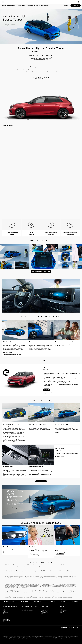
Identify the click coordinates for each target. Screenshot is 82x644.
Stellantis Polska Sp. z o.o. (64, 616)
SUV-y (4, 611)
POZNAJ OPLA (45, 606)
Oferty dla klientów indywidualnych (9, 615)
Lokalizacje (61, 612)
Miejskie (4, 609)
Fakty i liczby (62, 609)
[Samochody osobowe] (8, 1)
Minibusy (4, 613)
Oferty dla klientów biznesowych (8, 617)
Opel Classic (43, 613)
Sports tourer (5, 612)
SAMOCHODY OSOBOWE (10, 606)
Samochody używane (6, 619)
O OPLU (62, 606)
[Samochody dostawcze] (17, 1)
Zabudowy (24, 609)
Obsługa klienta (62, 614)
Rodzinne (4, 610)
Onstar (4, 621)
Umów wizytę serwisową (7, 622)
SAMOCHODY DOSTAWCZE (29, 606)
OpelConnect (43, 609)
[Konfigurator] (79, 2)
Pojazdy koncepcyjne (44, 610)
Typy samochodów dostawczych (27, 610)
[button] (68, 2)
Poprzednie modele (6, 620)
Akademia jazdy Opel (44, 612)
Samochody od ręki (6, 618)
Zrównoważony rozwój (63, 610)
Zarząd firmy (62, 611)
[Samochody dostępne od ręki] (76, 2)
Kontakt (61, 613)
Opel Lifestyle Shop (44, 611)
